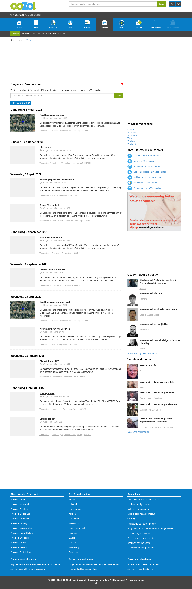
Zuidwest (55, 253)
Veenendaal (32, 40)
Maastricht (74, 523)
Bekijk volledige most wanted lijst (143, 353)
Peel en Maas (145, 398)
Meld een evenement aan (139, 509)
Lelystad (73, 504)
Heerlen (143, 371)
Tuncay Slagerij (47, 393)
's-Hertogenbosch (77, 528)
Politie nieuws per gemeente (141, 538)
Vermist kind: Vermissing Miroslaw (157, 392)
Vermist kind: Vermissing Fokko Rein (158, 404)
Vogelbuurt (63, 195)
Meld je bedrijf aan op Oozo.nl (141, 514)
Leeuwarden (75, 509)
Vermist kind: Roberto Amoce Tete (157, 382)
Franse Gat (66, 253)
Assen (72, 499)
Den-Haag (74, 552)
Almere (143, 388)
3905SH (73, 195)
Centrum (55, 163)
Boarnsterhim (158, 427)
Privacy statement (135, 580)
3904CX (77, 285)
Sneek (158, 410)
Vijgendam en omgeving (72, 163)
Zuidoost (55, 131)
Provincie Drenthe (18, 499)
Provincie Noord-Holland (21, 533)
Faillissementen (28, 33)
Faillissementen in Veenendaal (145, 177)
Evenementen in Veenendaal (144, 166)
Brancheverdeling (60, 33)
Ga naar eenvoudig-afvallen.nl (142, 569)
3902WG (82, 409)
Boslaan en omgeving (71, 131)
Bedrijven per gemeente (139, 543)
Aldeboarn (170, 427)
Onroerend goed (44, 33)
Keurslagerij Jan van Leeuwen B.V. (57, 179)
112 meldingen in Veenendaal (144, 156)
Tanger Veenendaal (49, 205)
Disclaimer (118, 580)
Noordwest (133, 135)
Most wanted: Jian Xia (151, 293)
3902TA (82, 377)
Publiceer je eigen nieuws (139, 504)
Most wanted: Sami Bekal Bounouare (158, 309)
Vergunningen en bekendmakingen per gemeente (151, 528)
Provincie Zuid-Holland (21, 552)
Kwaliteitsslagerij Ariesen (52, 115)
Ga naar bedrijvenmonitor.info (83, 569)
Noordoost (56, 377)
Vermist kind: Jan (148, 365)
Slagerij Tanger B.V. (49, 361)
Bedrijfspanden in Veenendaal (144, 188)
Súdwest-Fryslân (147, 410)
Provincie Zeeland (18, 547)
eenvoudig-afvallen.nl (151, 227)
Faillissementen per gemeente (142, 524)
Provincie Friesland (19, 509)
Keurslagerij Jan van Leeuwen (55, 329)
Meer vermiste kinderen (138, 432)
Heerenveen (145, 427)
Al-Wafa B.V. (46, 147)
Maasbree (157, 398)
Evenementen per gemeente (141, 548)
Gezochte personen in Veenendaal (147, 172)
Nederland (18, 15)
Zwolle (142, 349)
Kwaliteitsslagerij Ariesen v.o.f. (55, 302)
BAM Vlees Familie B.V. (51, 237)
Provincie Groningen (20, 518)
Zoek (161, 4)
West (54, 195)
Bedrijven (15, 33)
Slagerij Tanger (47, 419)
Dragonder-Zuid (69, 377)
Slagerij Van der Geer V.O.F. (53, 270)
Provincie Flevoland (19, 504)
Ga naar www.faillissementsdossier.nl (27, 569)
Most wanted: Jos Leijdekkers (155, 324)
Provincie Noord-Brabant (21, 528)
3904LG (85, 131)
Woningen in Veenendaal (142, 182)
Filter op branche (21, 103)
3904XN (77, 253)
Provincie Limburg (18, 523)
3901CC (87, 163)
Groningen (74, 518)
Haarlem (143, 299)
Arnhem (143, 289)
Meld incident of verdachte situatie (143, 499)
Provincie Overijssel (19, 538)
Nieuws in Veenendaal (141, 161)
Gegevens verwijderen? (99, 580)
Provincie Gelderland (20, 514)
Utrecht (72, 542)
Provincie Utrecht (18, 542)
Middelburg (74, 547)
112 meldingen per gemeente (141, 533)
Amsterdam (144, 330)
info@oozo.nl (79, 580)
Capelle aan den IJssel (149, 315)
